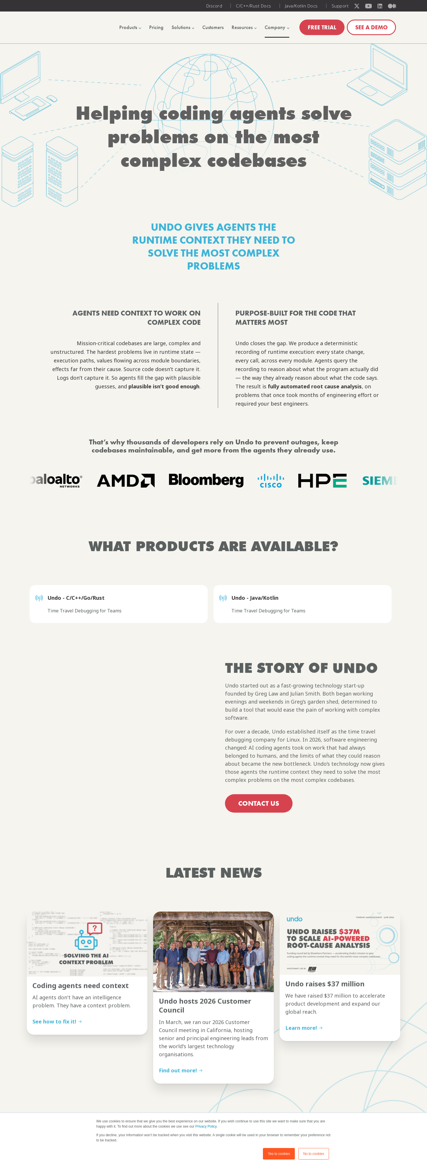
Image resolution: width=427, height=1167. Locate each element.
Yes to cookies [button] (279, 1154)
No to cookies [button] (313, 1154)
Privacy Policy (206, 1126)
